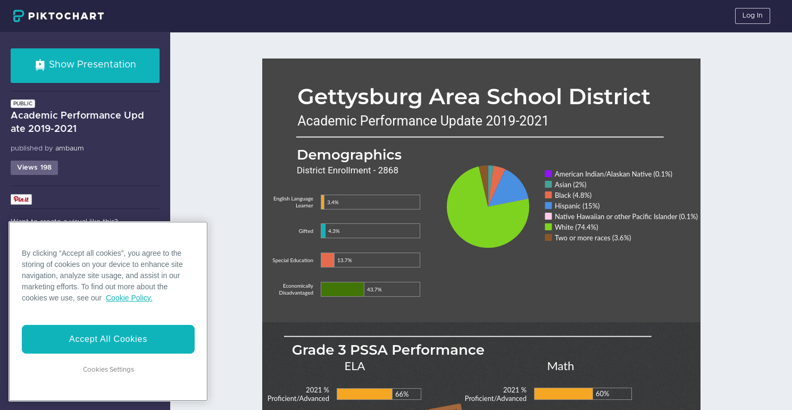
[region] (108, 311)
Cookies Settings (108, 369)
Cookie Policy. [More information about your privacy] (129, 298)
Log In (753, 15)
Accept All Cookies (108, 339)
